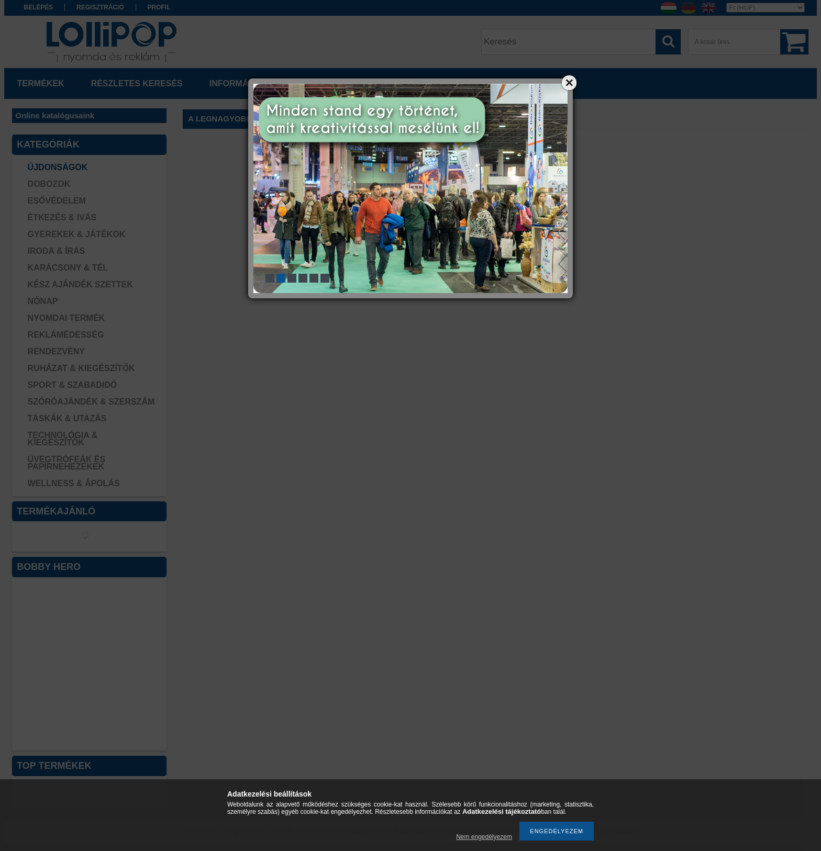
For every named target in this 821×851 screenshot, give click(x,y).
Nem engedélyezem (484, 837)
